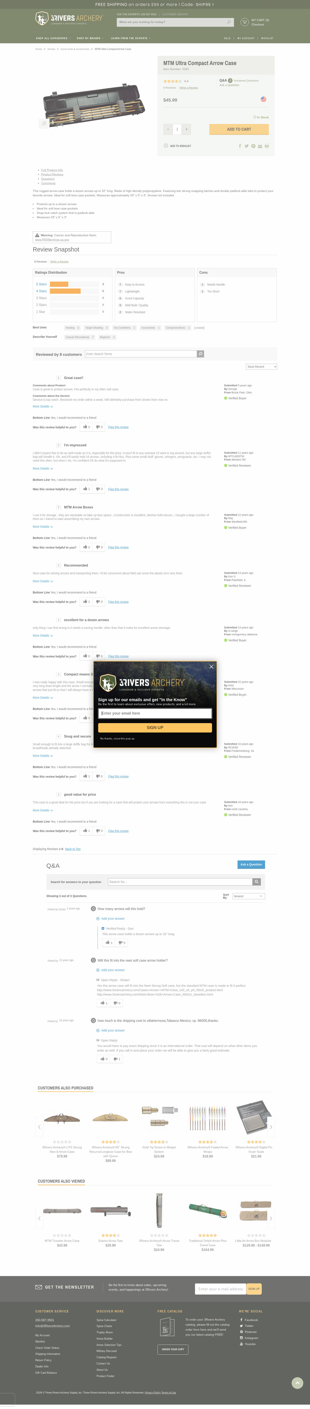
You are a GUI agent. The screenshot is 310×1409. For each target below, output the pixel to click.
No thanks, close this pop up (117, 738)
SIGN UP (155, 727)
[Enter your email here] (155, 713)
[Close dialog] (211, 666)
